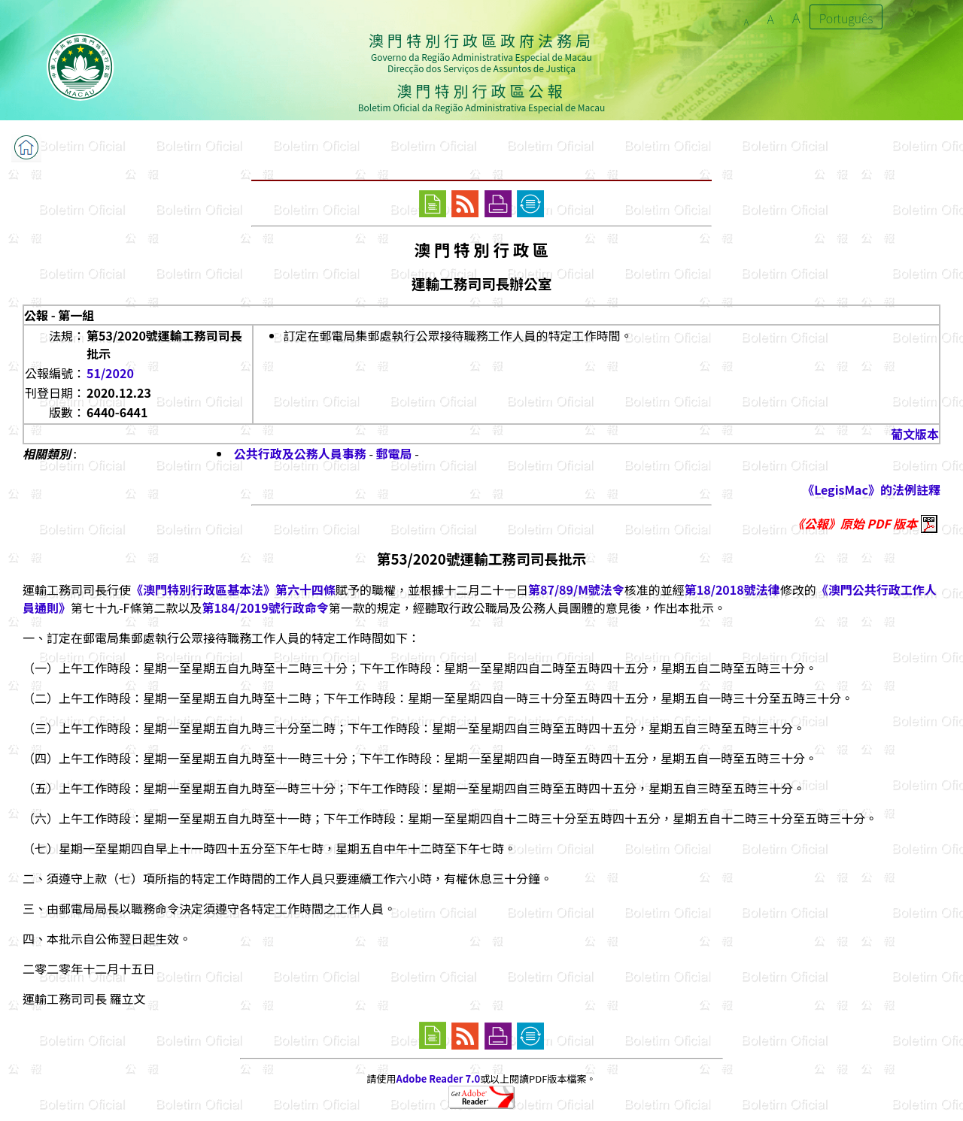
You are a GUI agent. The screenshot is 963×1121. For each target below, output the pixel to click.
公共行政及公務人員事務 (300, 453)
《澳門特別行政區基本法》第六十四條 (233, 589)
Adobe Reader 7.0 (438, 1078)
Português (846, 18)
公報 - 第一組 (59, 315)
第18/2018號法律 (732, 589)
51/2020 (110, 373)
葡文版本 (915, 434)
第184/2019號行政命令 (265, 607)
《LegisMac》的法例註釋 (871, 489)
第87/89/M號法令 (576, 589)
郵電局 (394, 453)
